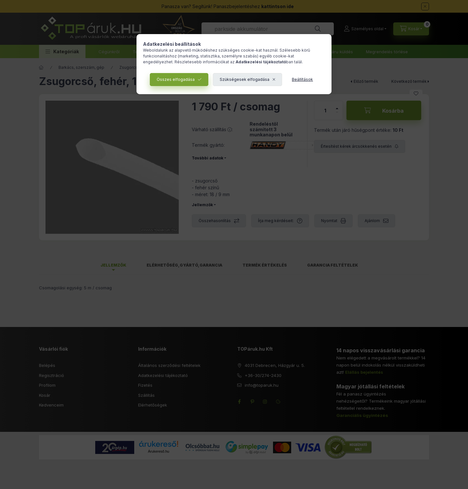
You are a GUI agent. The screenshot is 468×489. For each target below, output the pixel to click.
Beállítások (302, 79)
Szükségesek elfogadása (244, 79)
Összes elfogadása (176, 79)
